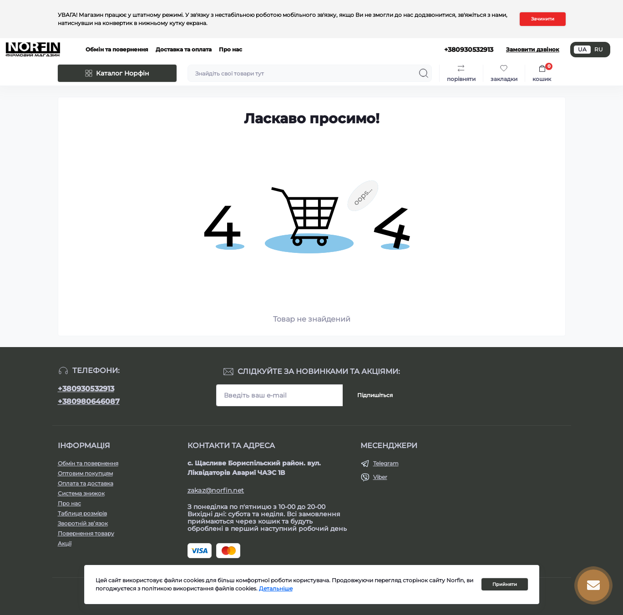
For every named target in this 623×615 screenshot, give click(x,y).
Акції (64, 543)
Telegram (386, 463)
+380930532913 (86, 388)
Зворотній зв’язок (83, 523)
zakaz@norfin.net (215, 490)
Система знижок (81, 493)
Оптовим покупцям (85, 473)
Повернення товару (86, 533)
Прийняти (504, 584)
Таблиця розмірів (82, 513)
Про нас (230, 49)
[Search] (423, 73)
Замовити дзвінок (532, 49)
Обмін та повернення (117, 49)
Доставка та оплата (184, 49)
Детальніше (276, 588)
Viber (380, 477)
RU (598, 49)
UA (582, 49)
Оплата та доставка (85, 483)
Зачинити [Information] (542, 19)
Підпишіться (375, 395)
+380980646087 (89, 401)
